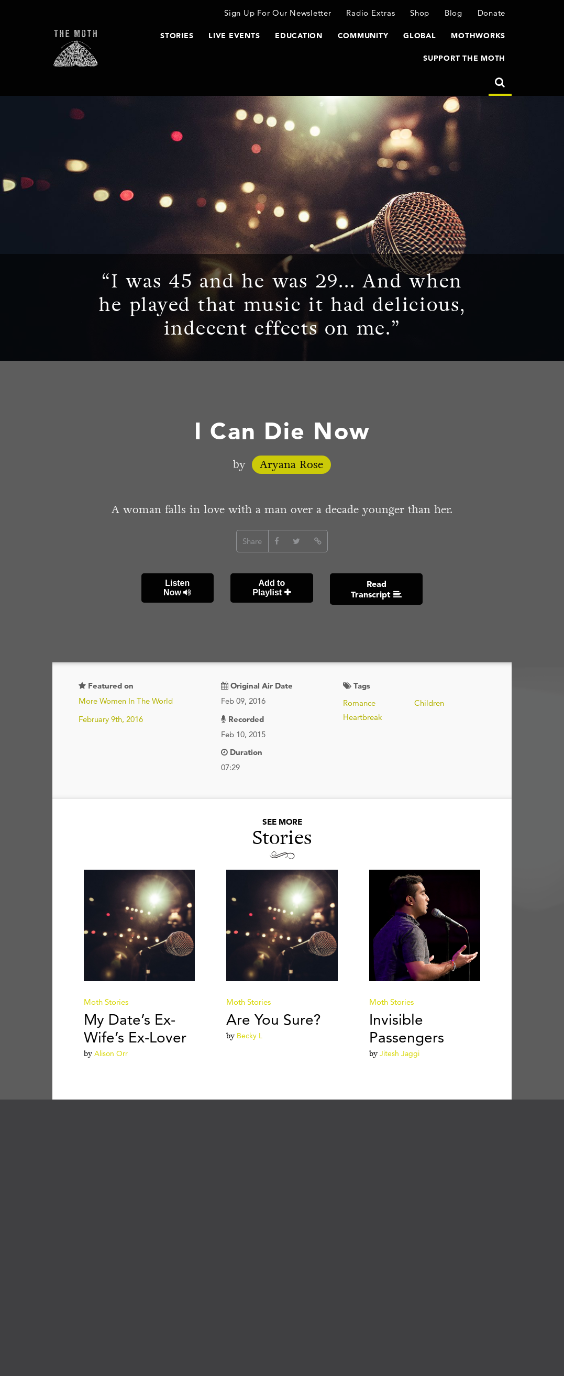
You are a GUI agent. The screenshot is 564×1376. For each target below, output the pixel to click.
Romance (359, 703)
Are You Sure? (273, 1019)
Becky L (249, 1035)
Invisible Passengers (406, 1028)
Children (429, 703)
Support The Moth (464, 58)
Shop (419, 13)
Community (363, 35)
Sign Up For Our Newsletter (277, 13)
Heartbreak (362, 717)
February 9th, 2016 (111, 719)
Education (299, 35)
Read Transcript (376, 589)
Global (419, 35)
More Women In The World (126, 701)
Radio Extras (370, 13)
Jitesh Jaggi (399, 1053)
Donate (492, 13)
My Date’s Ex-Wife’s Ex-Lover (135, 1028)
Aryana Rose (291, 464)
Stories (176, 35)
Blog (453, 13)
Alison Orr (111, 1053)
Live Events (234, 35)
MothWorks (478, 35)
